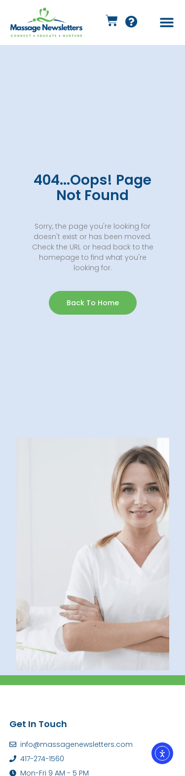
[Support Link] (131, 23)
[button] (166, 22)
